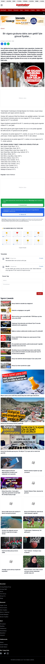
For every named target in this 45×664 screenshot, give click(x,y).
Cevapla (41, 258)
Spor (21, 10)
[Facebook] (1, 653)
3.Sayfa (33, 10)
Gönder (40, 293)
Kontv (1, 591)
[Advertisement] (22, 98)
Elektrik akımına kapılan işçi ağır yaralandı (14, 13)
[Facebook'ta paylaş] (2, 44)
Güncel (10, 10)
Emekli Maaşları (4, 614)
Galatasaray (3, 628)
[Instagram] (8, 653)
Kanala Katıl (22, 205)
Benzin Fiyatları (4, 616)
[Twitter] (5, 653)
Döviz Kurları (3, 607)
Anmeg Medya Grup (5, 587)
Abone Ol (22, 214)
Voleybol (2, 635)
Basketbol (2, 633)
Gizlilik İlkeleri (3, 647)
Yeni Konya (3, 593)
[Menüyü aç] (2, 5)
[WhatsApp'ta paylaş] (8, 44)
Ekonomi (16, 10)
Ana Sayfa (3, 10)
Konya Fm (2, 596)
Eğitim (38, 10)
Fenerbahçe (3, 630)
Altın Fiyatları (3, 610)
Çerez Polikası (4, 644)
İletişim (2, 642)
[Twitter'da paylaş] (5, 44)
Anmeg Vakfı (3, 589)
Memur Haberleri (4, 612)
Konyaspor (3, 624)
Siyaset (27, 10)
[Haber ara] (44, 13)
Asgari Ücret (3, 605)
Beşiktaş (2, 626)
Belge (1, 598)
